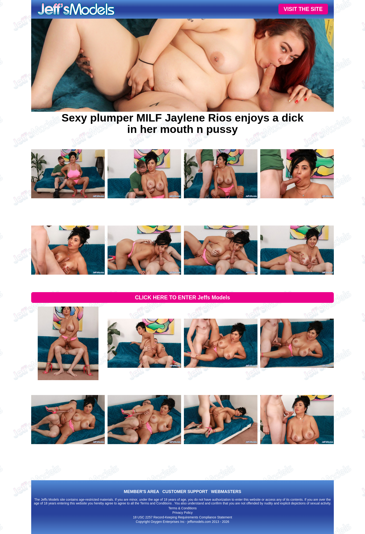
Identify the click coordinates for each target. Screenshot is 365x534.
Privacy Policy (182, 512)
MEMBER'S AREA (141, 492)
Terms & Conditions (182, 508)
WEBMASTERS (226, 492)
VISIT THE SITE (303, 9)
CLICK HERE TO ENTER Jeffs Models (182, 297)
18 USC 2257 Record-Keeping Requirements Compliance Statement (182, 517)
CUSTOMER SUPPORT (185, 492)
